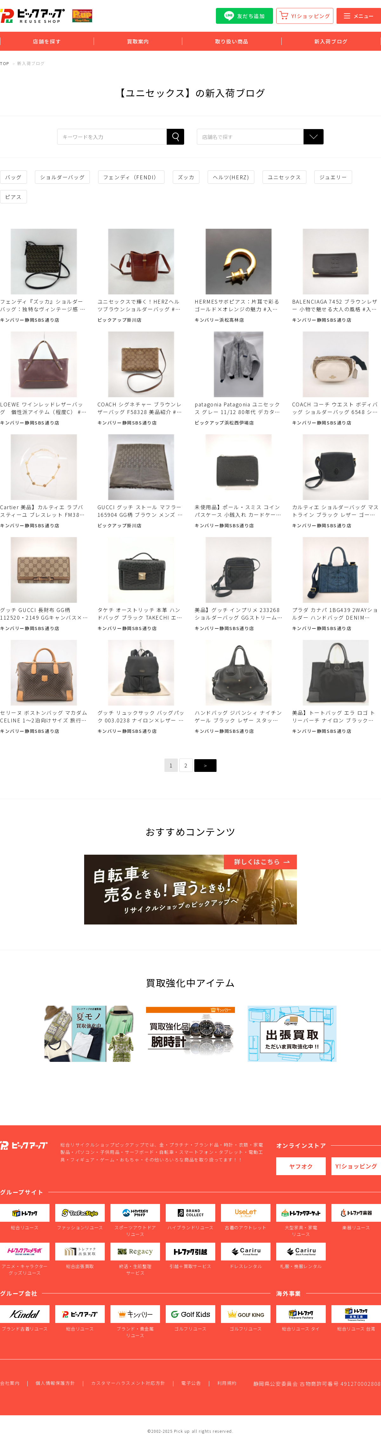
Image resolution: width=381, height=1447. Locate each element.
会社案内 (10, 1383)
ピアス (13, 197)
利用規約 (227, 1383)
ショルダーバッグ (62, 177)
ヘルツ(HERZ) (231, 177)
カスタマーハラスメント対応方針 (128, 1383)
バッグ (13, 177)
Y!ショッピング (311, 16)
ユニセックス (284, 177)
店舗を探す (47, 41)
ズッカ (186, 177)
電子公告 (191, 1383)
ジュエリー (333, 177)
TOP (5, 63)
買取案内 (138, 41)
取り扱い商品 (232, 41)
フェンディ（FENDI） (131, 177)
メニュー (359, 16)
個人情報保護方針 (55, 1383)
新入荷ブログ (331, 41)
